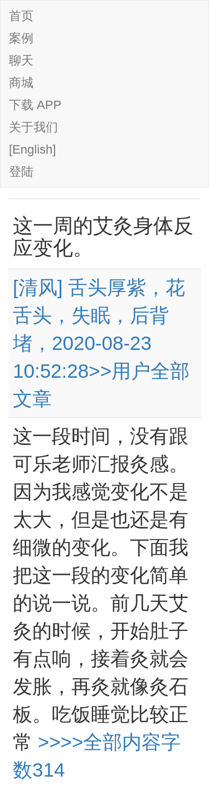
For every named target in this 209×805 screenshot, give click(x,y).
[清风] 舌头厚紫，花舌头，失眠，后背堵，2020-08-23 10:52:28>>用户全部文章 (101, 342)
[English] (32, 149)
